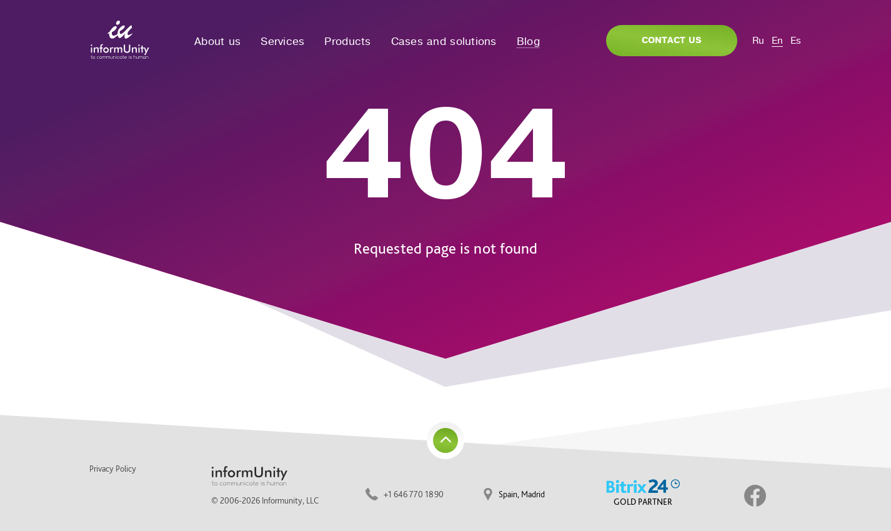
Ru (758, 41)
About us (217, 41)
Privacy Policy (112, 469)
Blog (528, 41)
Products (347, 41)
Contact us (672, 40)
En (777, 41)
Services (282, 41)
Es (795, 41)
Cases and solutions (444, 41)
